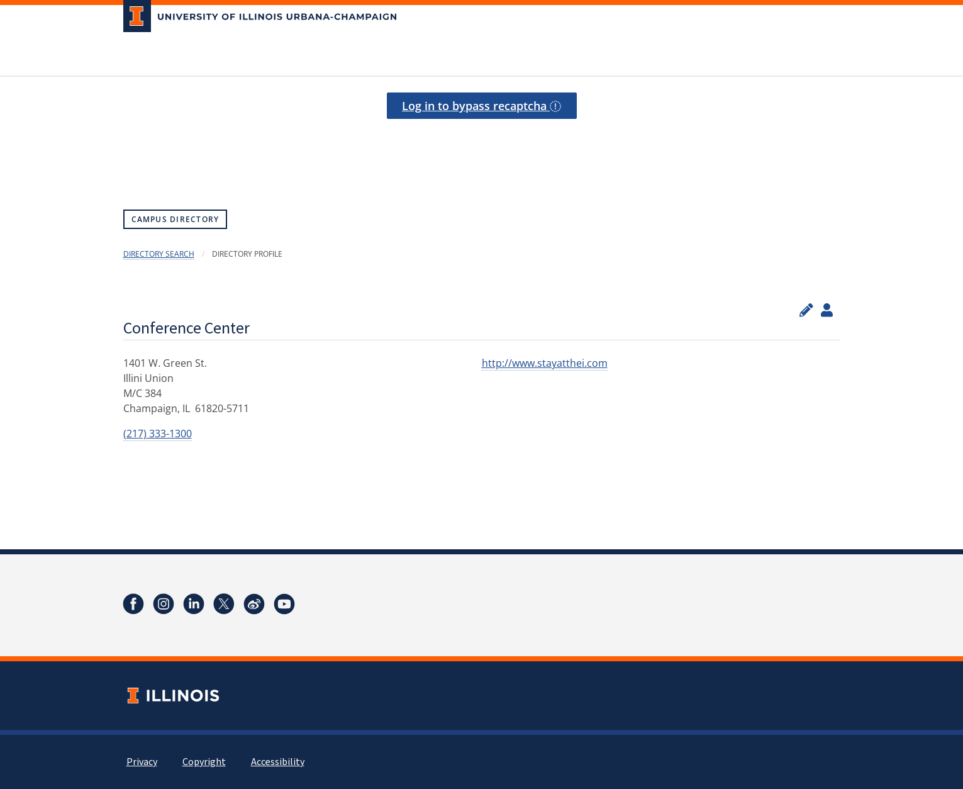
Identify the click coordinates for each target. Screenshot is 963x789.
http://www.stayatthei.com (545, 363)
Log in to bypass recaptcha (481, 105)
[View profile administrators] (826, 310)
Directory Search (158, 254)
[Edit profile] (806, 310)
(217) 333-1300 (157, 433)
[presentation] (481, 149)
